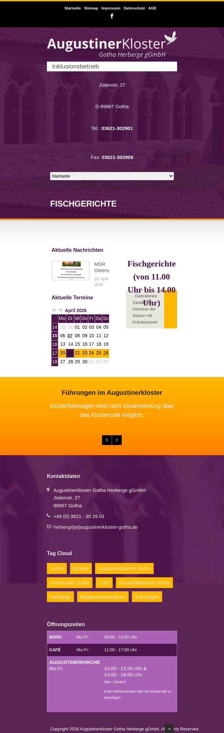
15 (54, 335)
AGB (152, 8)
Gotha (56, 568)
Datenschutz (134, 8)
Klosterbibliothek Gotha (144, 582)
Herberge (60, 596)
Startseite (72, 8)
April (70, 310)
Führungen (147, 596)
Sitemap (91, 8)
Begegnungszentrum (102, 596)
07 (70, 335)
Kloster (81, 568)
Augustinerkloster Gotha (124, 568)
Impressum (110, 8)
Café (104, 582)
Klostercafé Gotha (69, 582)
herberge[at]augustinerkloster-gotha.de (95, 527)
